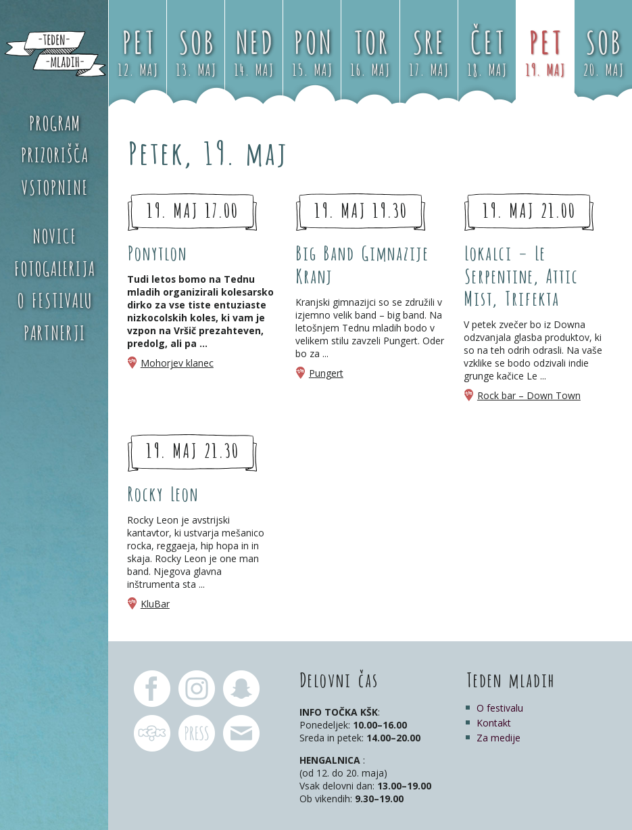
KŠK (152, 733)
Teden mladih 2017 (54, 54)
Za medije (498, 737)
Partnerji (54, 331)
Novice (54, 234)
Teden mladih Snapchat (241, 689)
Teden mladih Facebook (152, 689)
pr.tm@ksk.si (197, 733)
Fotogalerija (54, 267)
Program (54, 121)
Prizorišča (54, 153)
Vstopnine (54, 186)
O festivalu (54, 299)
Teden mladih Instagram (197, 689)
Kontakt (494, 722)
